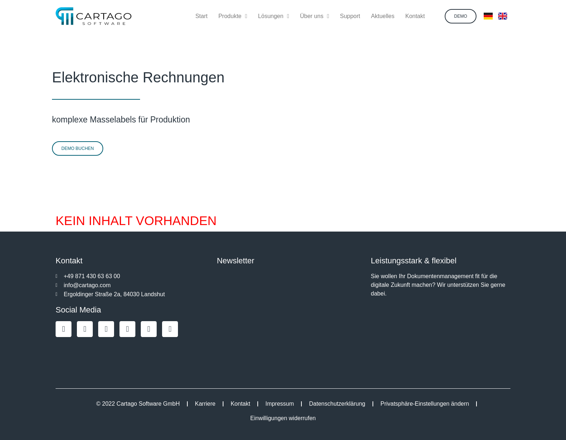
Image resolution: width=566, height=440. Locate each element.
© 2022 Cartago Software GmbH (138, 404)
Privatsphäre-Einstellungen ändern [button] (424, 404)
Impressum (279, 404)
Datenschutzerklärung (337, 404)
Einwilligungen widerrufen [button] (282, 418)
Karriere (205, 404)
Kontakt (240, 404)
